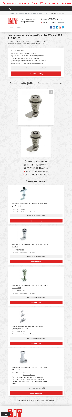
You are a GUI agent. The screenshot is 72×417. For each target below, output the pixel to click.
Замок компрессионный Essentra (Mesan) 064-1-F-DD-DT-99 (44, 306)
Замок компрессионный (39, 41)
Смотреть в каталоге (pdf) (36, 68)
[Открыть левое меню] (5, 414)
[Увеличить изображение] (36, 108)
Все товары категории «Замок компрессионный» (36, 338)
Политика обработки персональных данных (15, 413)
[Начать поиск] (45, 27)
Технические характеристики (27, 83)
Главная (10, 41)
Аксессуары (57, 83)
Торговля (19, 41)
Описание (13, 83)
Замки (27, 41)
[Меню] (63, 8)
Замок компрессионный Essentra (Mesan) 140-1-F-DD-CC (44, 219)
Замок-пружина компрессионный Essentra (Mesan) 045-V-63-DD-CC (42, 277)
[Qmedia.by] (59, 414)
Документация (43, 83)
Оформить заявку (36, 74)
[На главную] (23, 20)
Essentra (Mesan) (30, 53)
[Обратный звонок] (10, 8)
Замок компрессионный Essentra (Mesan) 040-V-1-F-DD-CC (44, 248)
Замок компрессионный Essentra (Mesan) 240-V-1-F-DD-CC (44, 189)
